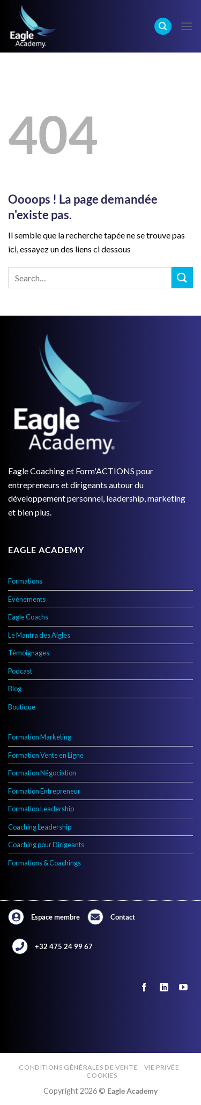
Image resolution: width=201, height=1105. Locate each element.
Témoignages (28, 652)
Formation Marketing (39, 737)
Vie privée (162, 1067)
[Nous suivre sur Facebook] (144, 987)
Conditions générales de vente (78, 1067)
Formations (25, 581)
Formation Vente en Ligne (46, 755)
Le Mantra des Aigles (39, 635)
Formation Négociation (42, 772)
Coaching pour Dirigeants (46, 844)
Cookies (101, 1075)
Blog (14, 688)
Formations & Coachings (44, 862)
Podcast (20, 671)
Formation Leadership (41, 808)
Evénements (27, 599)
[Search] (163, 26)
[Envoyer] (182, 277)
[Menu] (186, 26)
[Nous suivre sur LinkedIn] (164, 987)
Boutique (21, 707)
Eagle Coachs (28, 617)
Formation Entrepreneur (44, 791)
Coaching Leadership (39, 827)
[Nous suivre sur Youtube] (183, 987)
